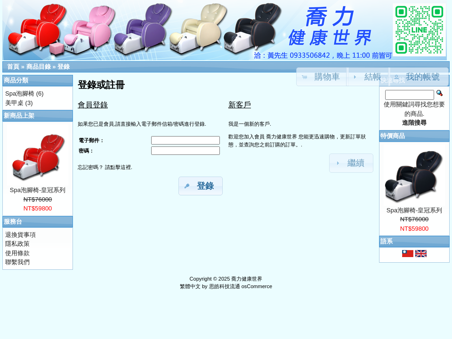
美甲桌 (14, 102)
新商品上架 (19, 115)
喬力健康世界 (246, 279)
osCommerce (257, 286)
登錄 (63, 66)
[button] (418, 76)
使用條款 (17, 253)
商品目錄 (38, 66)
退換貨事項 (20, 234)
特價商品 (392, 135)
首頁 (13, 66)
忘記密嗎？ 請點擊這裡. (105, 167)
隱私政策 (17, 243)
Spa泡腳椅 (19, 93)
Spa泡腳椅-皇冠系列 (37, 190)
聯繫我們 (17, 262)
